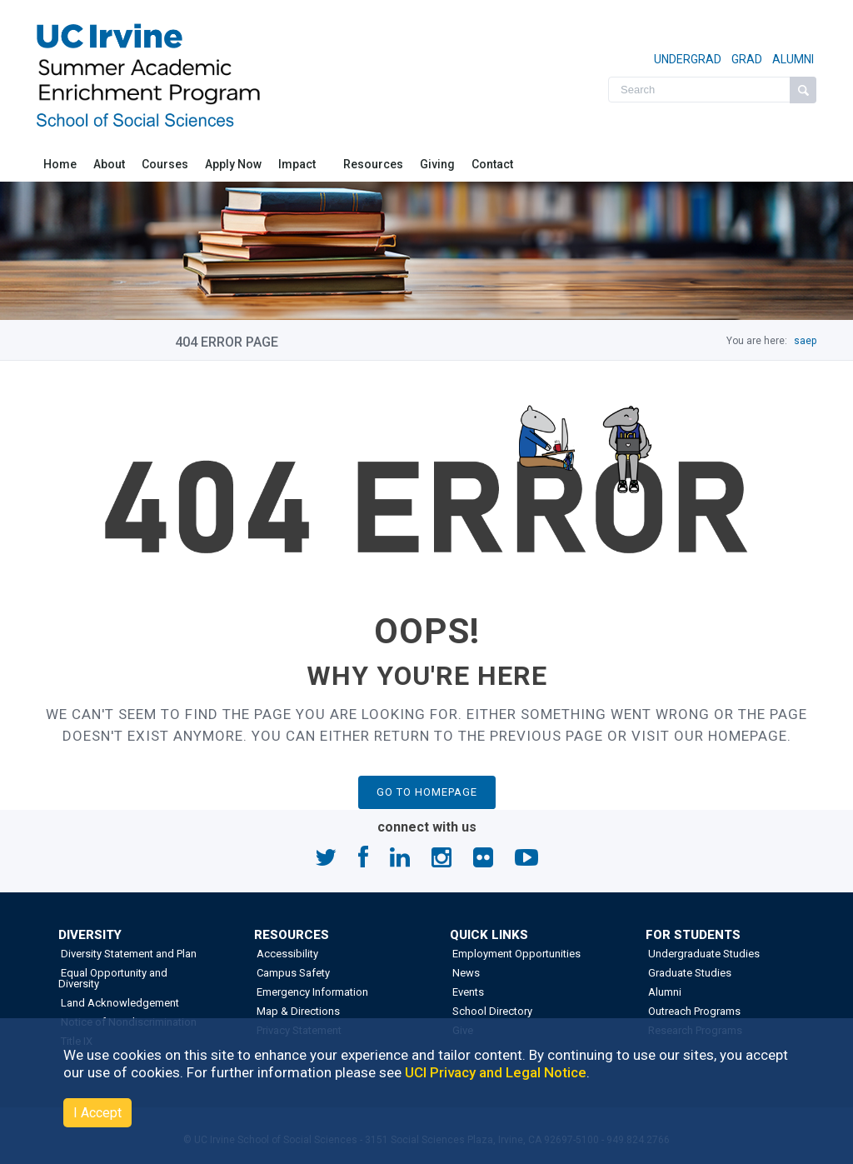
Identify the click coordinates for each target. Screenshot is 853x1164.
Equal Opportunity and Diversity (112, 978)
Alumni (663, 992)
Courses (165, 164)
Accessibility (286, 953)
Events (467, 992)
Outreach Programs (693, 1011)
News (465, 973)
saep (805, 341)
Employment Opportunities (515, 953)
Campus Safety (292, 973)
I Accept (97, 1113)
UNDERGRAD (687, 59)
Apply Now (233, 164)
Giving (437, 164)
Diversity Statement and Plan (127, 953)
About (109, 164)
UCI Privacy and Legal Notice (495, 1072)
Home (60, 164)
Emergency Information (311, 992)
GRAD (745, 59)
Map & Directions (297, 1011)
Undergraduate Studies (703, 953)
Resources (373, 164)
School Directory (491, 1011)
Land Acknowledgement (118, 1003)
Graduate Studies (688, 973)
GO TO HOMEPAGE (427, 792)
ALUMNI (791, 59)
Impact (298, 164)
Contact (492, 164)
